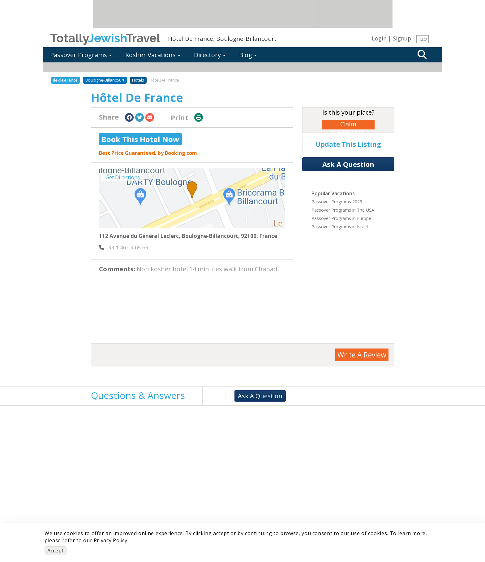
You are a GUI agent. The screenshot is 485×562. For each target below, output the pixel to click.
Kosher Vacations (152, 55)
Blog (248, 55)
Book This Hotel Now (140, 139)
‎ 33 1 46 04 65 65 (123, 247)
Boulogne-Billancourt (104, 80)
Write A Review (361, 355)
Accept (55, 550)
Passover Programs (81, 55)
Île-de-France (65, 80)
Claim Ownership (348, 124)
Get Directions (122, 177)
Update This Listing (348, 144)
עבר (422, 39)
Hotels (138, 80)
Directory (209, 55)
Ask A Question (348, 164)
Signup (402, 38)
